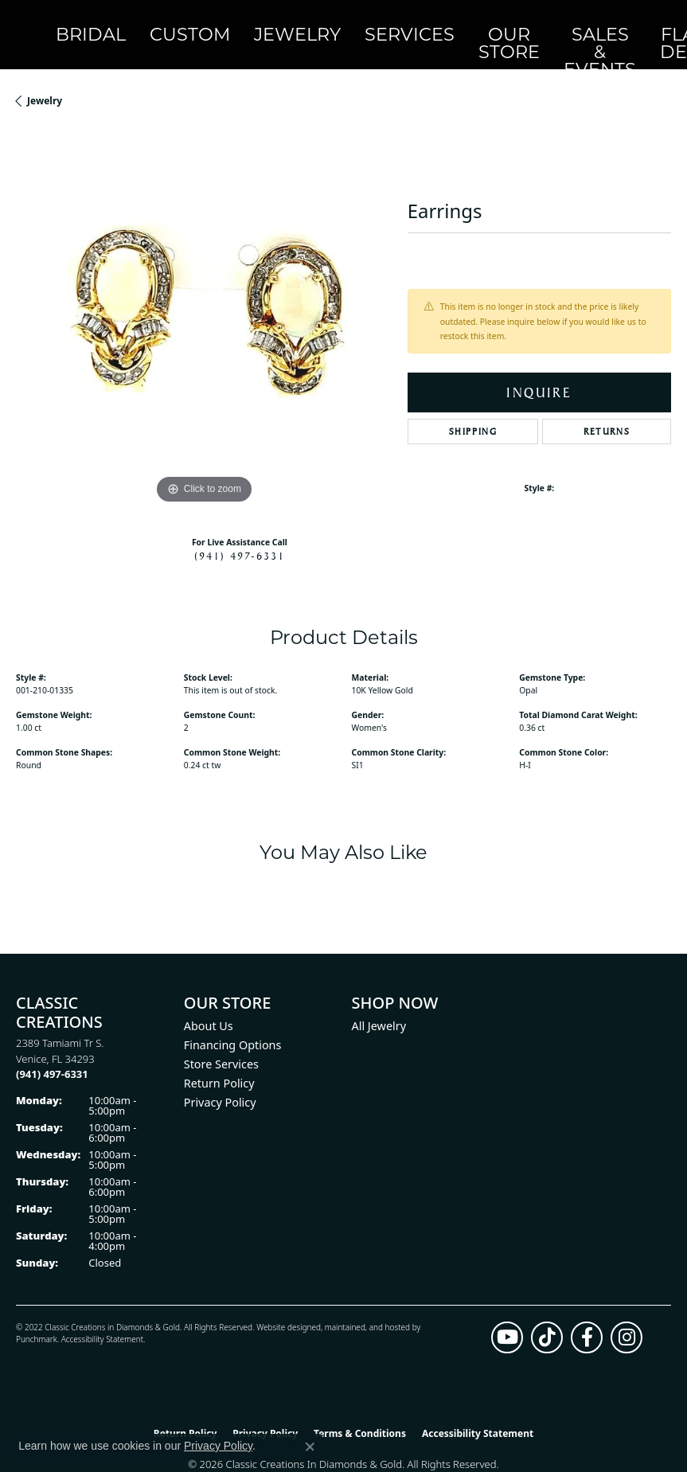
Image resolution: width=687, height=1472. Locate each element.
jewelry (44, 78)
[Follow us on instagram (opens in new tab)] (626, 1315)
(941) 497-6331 (239, 532)
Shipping (473, 409)
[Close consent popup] (309, 1446)
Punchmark (36, 1316)
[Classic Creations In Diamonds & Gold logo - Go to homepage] (24, 24)
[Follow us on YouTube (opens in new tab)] (507, 1315)
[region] (204, 298)
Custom (135, 23)
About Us (208, 1003)
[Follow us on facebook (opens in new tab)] (587, 1315)
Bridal (71, 23)
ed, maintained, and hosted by (365, 1304)
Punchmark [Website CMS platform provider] (372, 1458)
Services (278, 23)
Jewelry (204, 23)
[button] (572, 23)
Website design (283, 1304)
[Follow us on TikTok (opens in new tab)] (547, 1315)
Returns (607, 409)
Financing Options (233, 1022)
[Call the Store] (52, 1051)
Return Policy (219, 1060)
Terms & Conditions (360, 1411)
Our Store (344, 23)
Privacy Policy (220, 1079)
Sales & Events (403, 23)
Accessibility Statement (102, 1316)
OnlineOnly (523, 23)
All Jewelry (379, 1003)
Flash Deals (463, 23)
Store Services (221, 1041)
